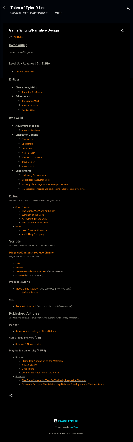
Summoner (27, 148)
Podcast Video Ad (26, 306)
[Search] (128, 9)
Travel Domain (28, 162)
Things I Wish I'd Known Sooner (30, 271)
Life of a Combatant (25, 71)
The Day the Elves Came (35, 222)
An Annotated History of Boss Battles (36, 331)
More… (72, 13)
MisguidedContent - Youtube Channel (31, 252)
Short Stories (23, 207)
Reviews (19, 267)
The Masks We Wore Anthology (38, 211)
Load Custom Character (35, 230)
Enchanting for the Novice (34, 175)
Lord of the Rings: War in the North (40, 372)
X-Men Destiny (29, 364)
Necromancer (28, 153)
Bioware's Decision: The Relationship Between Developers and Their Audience (63, 384)
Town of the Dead (30, 105)
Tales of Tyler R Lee (27, 7)
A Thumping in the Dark (34, 218)
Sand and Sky (28, 110)
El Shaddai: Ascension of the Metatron (42, 361)
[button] (122, 30)
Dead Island (28, 368)
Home (58, 13)
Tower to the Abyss (31, 130)
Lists (18, 263)
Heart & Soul (28, 166)
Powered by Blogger (66, 420)
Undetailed (21, 275)
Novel (18, 226)
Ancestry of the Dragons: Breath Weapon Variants (45, 184)
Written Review (30, 292)
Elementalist (27, 139)
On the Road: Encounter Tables (36, 180)
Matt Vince (73, 427)
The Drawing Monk (30, 101)
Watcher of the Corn (33, 214)
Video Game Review (27, 288)
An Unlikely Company (33, 234)
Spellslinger (27, 144)
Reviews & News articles (29, 344)
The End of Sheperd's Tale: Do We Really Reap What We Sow (54, 380)
